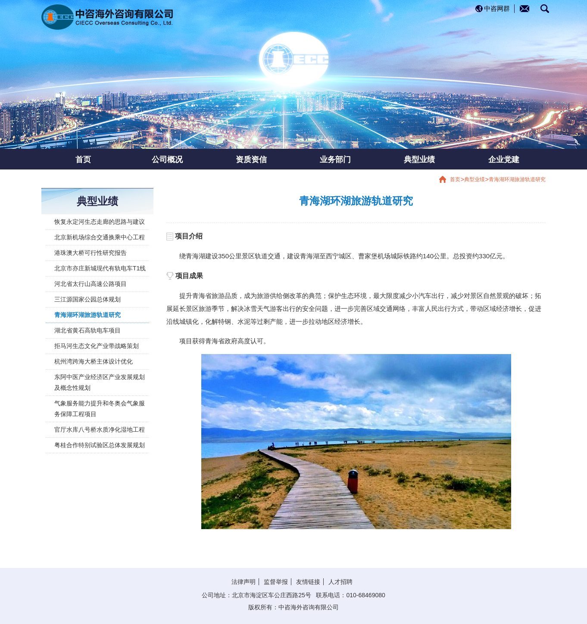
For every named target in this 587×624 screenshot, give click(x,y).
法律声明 (243, 581)
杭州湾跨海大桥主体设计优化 (93, 361)
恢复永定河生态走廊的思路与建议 (99, 221)
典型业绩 (419, 159)
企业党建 (503, 159)
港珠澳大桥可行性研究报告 (90, 252)
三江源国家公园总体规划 (87, 299)
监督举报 (276, 581)
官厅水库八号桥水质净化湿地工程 (99, 429)
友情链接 (308, 581)
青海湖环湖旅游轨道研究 (517, 179)
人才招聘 (340, 581)
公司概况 (167, 159)
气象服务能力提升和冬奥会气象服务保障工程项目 (99, 408)
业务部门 (335, 159)
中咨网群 (497, 8)
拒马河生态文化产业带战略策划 (96, 345)
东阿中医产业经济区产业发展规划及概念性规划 (99, 382)
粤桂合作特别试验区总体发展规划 (99, 445)
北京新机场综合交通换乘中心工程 (99, 237)
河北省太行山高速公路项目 (90, 283)
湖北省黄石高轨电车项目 (87, 330)
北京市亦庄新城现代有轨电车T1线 (100, 268)
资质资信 (251, 159)
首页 (83, 159)
